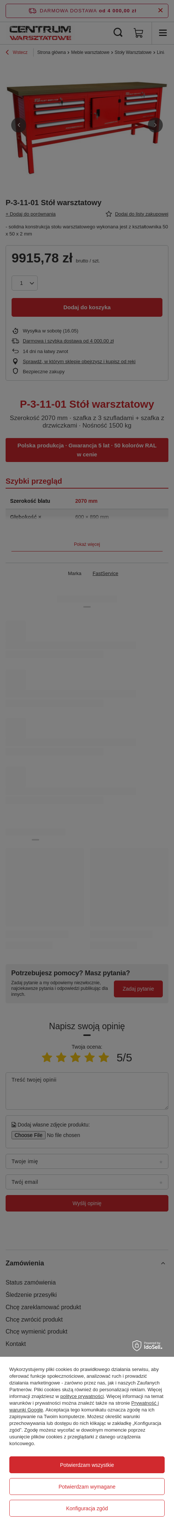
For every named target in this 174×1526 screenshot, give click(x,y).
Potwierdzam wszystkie (87, 1465)
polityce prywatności (82, 1396)
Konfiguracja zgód (87, 1508)
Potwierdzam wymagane (87, 1487)
